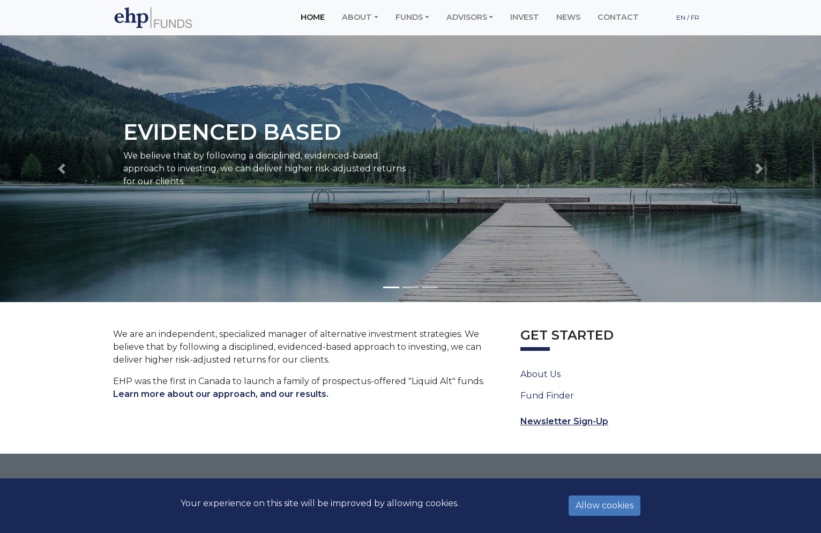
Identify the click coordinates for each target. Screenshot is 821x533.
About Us (540, 374)
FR (695, 17)
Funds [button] (409, 17)
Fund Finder (547, 396)
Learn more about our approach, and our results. (221, 394)
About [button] (357, 17)
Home (313, 17)
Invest (524, 17)
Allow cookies (604, 505)
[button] (61, 168)
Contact (618, 17)
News (568, 17)
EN (681, 17)
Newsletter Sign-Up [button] (564, 421)
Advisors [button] (466, 17)
